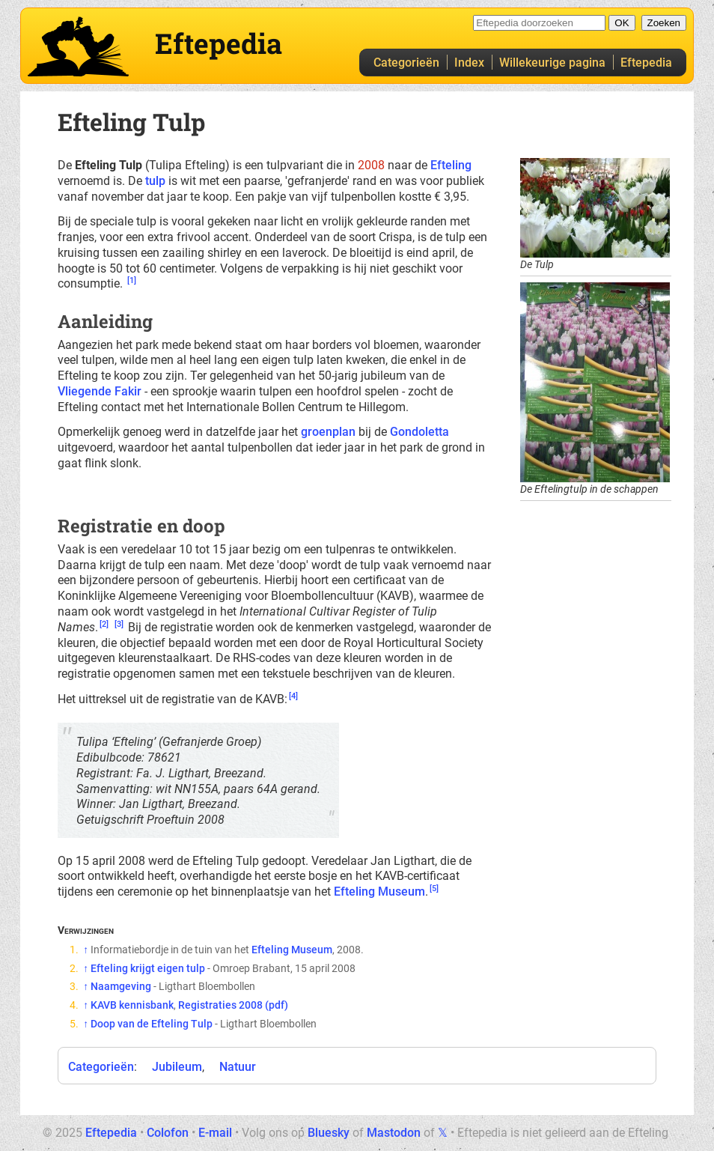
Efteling (451, 165)
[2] (104, 624)
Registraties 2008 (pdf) (233, 1005)
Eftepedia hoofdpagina (78, 46)
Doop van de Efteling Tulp (152, 1024)
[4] (293, 696)
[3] (119, 624)
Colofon (168, 1133)
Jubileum (177, 1067)
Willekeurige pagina (552, 62)
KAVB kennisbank (132, 1005)
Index (469, 62)
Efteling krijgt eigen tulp (148, 968)
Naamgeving (121, 986)
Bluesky (329, 1133)
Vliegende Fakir (99, 391)
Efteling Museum (379, 891)
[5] (434, 888)
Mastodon (394, 1133)
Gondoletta (419, 432)
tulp (155, 181)
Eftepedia (646, 62)
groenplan (328, 432)
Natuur (237, 1067)
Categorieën (406, 62)
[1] (131, 280)
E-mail (215, 1133)
